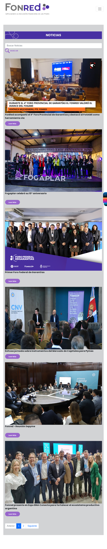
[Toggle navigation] (100, 9)
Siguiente (32, 526)
